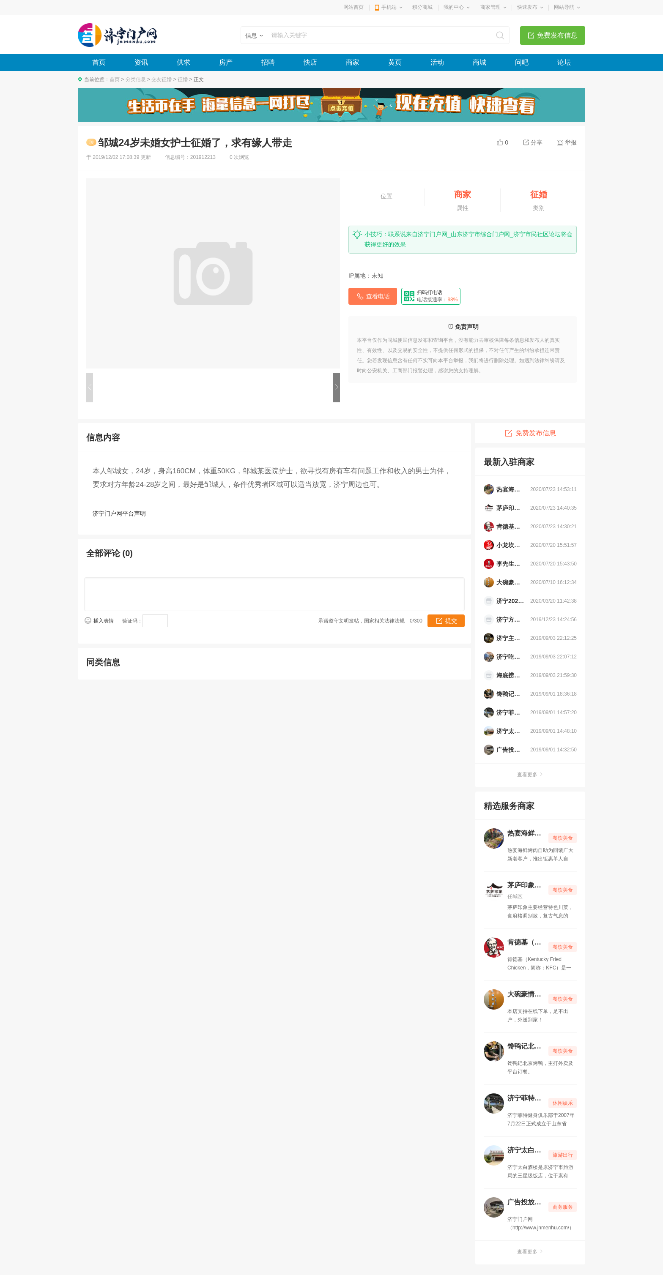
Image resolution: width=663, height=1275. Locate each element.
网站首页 (353, 7)
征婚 (183, 79)
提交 (451, 620)
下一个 (336, 387)
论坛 (564, 62)
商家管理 (490, 7)
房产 (226, 62)
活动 (437, 62)
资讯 (141, 62)
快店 (310, 62)
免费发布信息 (557, 35)
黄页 (395, 62)
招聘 (268, 62)
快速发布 (527, 7)
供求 (183, 62)
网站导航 (564, 7)
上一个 (89, 387)
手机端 (389, 7)
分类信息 (136, 79)
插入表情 (103, 621)
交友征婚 (161, 79)
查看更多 (530, 775)
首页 (99, 62)
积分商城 (422, 7)
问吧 (522, 62)
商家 (352, 62)
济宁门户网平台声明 (119, 513)
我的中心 (454, 7)
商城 (479, 62)
